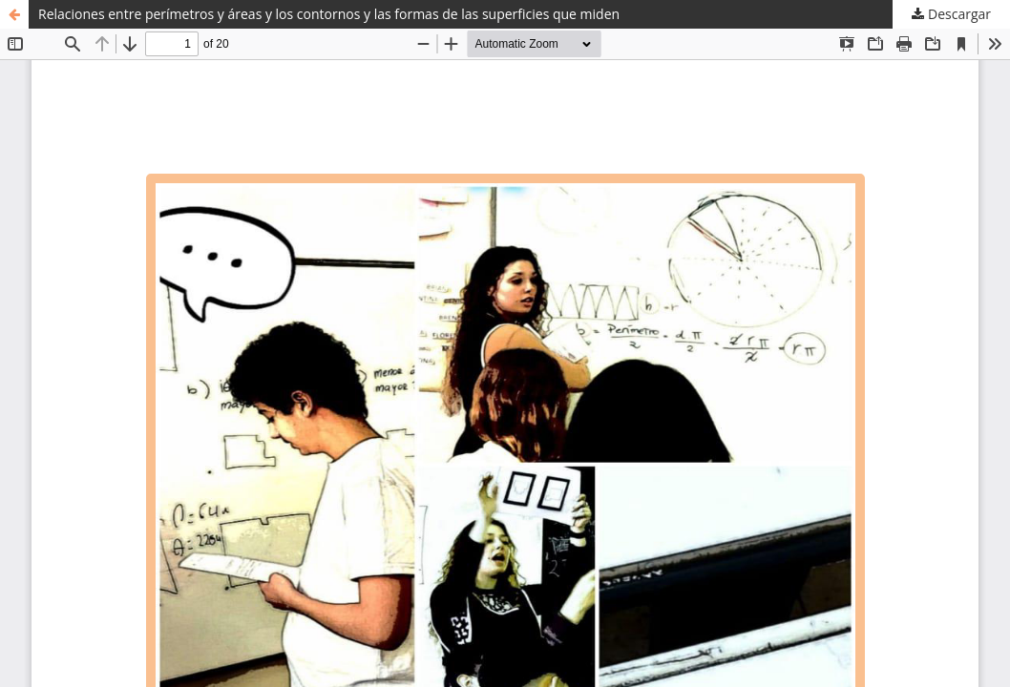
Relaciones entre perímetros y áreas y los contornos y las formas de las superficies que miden (329, 14)
